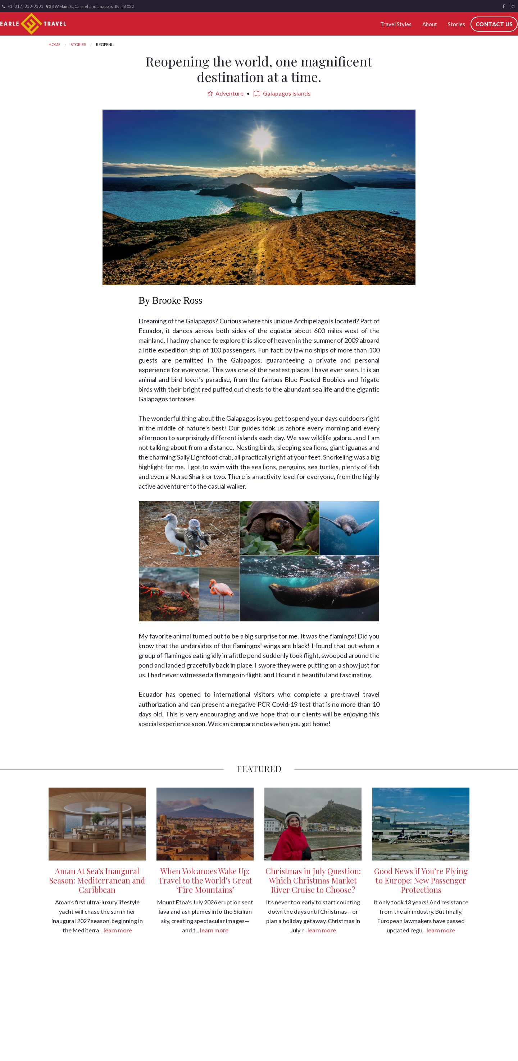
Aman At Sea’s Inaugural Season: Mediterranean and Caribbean (97, 880)
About (431, 24)
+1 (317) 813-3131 (23, 6)
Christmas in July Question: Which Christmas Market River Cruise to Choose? (313, 880)
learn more (118, 930)
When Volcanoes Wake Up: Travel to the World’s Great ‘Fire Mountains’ (205, 880)
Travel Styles (400, 24)
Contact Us (491, 24)
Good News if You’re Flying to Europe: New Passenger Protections (421, 880)
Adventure (226, 93)
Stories (455, 24)
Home (54, 44)
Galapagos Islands (282, 93)
